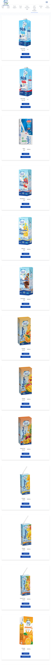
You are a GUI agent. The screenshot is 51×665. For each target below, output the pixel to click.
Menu (47, 1)
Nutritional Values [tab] (25, 57)
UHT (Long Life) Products (34, 8)
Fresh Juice (20, 7)
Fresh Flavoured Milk (27, 8)
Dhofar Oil (40, 7)
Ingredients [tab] (25, 53)
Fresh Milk (3, 7)
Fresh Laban (8, 7)
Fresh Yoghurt (14, 7)
